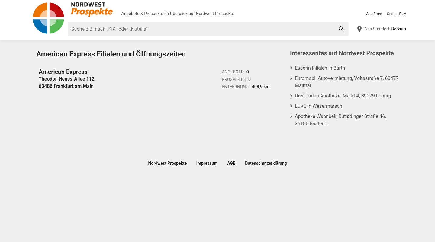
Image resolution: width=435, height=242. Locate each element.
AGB (231, 163)
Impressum (207, 163)
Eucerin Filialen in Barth (320, 68)
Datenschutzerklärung (266, 163)
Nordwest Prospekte (215, 13)
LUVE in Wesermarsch (318, 106)
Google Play (396, 14)
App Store (374, 14)
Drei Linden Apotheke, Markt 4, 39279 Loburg (343, 96)
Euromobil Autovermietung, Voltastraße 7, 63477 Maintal (346, 81)
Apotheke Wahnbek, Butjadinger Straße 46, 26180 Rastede (340, 119)
